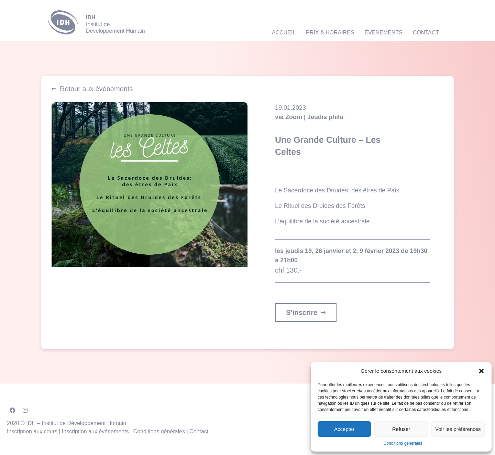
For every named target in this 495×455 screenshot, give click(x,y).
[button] (481, 371)
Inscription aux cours (32, 431)
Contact (198, 431)
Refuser (401, 429)
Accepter (344, 429)
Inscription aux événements (95, 431)
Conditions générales (403, 443)
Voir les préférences (458, 429)
